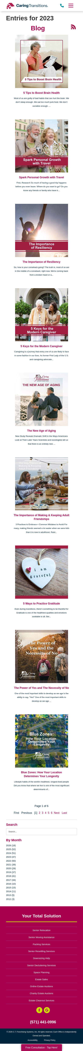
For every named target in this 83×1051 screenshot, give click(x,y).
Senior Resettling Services (41, 951)
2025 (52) (11, 849)
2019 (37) (11, 872)
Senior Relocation (41, 930)
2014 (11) (11, 891)
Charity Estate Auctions (41, 993)
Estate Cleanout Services (41, 1000)
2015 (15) (11, 887)
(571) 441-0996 (43, 1022)
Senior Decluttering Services (41, 965)
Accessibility (32, 1040)
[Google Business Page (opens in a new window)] (47, 1010)
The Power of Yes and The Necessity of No (41, 687)
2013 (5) (10, 895)
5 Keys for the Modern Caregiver (41, 346)
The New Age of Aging (41, 430)
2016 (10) (11, 883)
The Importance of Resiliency (41, 261)
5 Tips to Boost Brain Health (41, 92)
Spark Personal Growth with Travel (41, 177)
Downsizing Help (41, 958)
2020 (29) (11, 868)
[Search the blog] (41, 831)
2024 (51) (11, 853)
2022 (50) (11, 860)
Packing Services (41, 944)
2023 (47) (11, 857)
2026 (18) (11, 845)
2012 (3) (10, 899)
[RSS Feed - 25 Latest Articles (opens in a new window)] (73, 26)
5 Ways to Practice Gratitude (41, 603)
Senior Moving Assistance (42, 937)
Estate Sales (41, 979)
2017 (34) (11, 880)
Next (57, 812)
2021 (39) (11, 864)
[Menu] (71, 5)
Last (64, 812)
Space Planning (41, 972)
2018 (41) (11, 876)
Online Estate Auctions (41, 986)
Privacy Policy (49, 1040)
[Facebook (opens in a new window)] (39, 1010)
